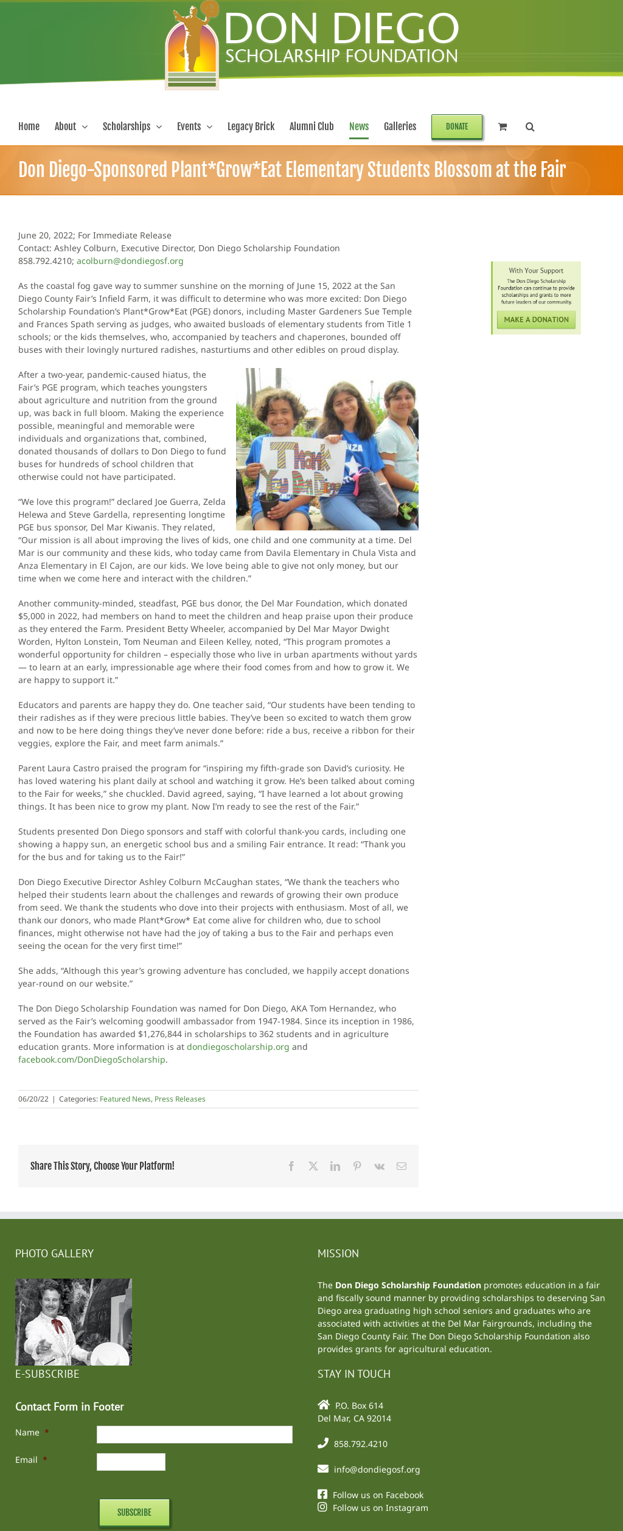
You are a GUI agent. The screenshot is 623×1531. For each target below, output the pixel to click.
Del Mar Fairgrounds (490, 1323)
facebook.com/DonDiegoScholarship (91, 1059)
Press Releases (180, 1099)
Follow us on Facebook (378, 1495)
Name (32, 1432)
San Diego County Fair (362, 1336)
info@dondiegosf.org (377, 1469)
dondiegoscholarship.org (238, 1046)
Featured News (125, 1099)
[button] (530, 126)
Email (31, 1459)
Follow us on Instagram (380, 1507)
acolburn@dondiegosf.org (130, 260)
